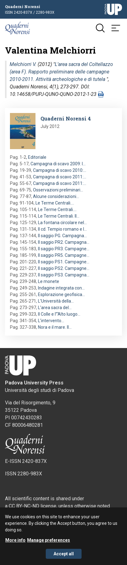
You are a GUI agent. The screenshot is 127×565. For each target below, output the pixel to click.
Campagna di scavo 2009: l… (58, 163)
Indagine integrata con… (61, 287)
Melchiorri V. (23, 64)
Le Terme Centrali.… (54, 202)
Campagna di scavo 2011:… (59, 176)
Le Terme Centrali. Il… (58, 216)
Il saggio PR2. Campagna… (63, 242)
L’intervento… (51, 320)
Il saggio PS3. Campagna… (63, 274)
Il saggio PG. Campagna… (62, 235)
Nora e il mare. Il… (55, 327)
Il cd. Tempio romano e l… (62, 229)
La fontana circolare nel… (62, 222)
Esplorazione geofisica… (61, 294)
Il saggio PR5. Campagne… (63, 255)
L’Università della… (56, 301)
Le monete (48, 281)
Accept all (64, 556)
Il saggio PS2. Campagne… (63, 268)
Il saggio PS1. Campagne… (63, 261)
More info (15, 542)
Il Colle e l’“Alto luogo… (59, 314)
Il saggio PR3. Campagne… (63, 248)
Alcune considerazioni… (56, 196)
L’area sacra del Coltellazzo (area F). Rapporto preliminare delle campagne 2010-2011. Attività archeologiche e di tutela (61, 71)
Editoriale (37, 157)
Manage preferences (48, 542)
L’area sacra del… (55, 307)
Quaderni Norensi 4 (65, 118)
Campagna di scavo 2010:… (59, 170)
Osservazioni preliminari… (58, 189)
